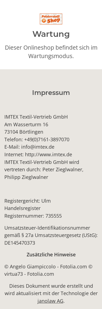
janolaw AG (50, 300)
